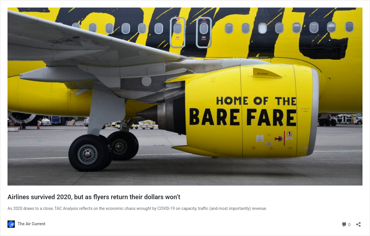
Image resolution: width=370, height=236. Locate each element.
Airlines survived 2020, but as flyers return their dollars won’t (94, 197)
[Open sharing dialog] (358, 222)
